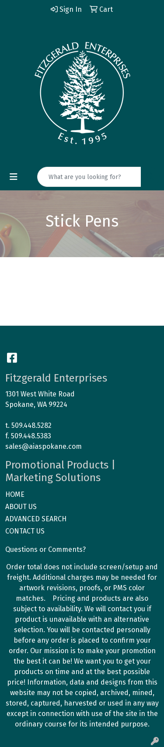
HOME (14, 494)
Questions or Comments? (45, 549)
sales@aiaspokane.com (43, 446)
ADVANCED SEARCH (35, 519)
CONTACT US (25, 531)
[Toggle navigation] (13, 177)
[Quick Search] (89, 177)
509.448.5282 (31, 425)
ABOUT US (21, 507)
